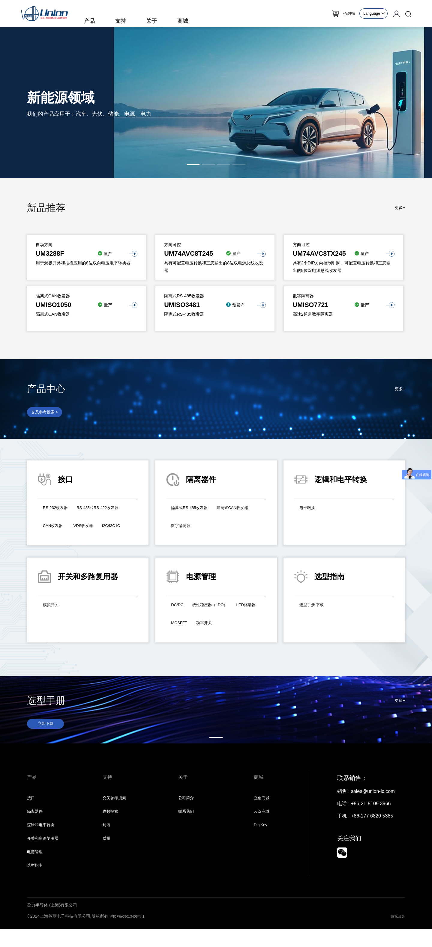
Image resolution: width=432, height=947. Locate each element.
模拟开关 (52, 608)
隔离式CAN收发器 (191, 529)
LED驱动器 (184, 626)
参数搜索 (112, 823)
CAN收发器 (117, 523)
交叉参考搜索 (117, 808)
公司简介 (187, 808)
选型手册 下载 (315, 608)
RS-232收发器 (58, 511)
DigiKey (262, 838)
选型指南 (36, 883)
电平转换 (309, 511)
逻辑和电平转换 (44, 838)
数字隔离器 (232, 529)
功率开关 (244, 626)
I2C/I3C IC (91, 536)
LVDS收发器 (56, 536)
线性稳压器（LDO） (218, 608)
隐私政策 (396, 934)
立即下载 (47, 728)
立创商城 (263, 808)
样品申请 (345, 13)
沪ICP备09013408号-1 (131, 934)
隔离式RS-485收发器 (194, 511)
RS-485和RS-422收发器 (69, 523)
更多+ (399, 207)
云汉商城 (263, 823)
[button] (193, 164)
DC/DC (179, 608)
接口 (32, 808)
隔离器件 (36, 823)
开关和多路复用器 (46, 853)
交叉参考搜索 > (48, 413)
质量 (107, 853)
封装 (107, 838)
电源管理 (36, 868)
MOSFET (215, 626)
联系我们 (187, 823)
